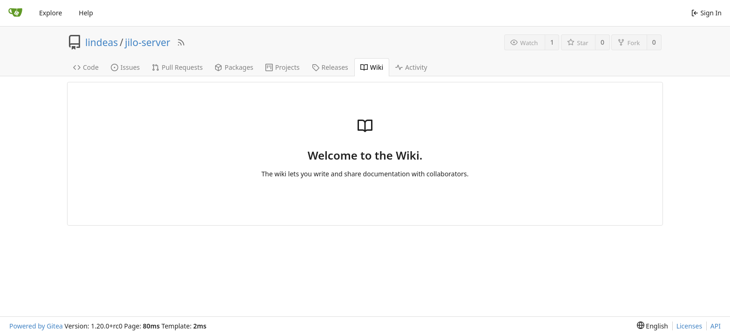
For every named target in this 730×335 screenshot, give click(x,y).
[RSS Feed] (181, 42)
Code (86, 67)
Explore (50, 12)
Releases (330, 67)
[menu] (652, 326)
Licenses (689, 326)
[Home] (15, 13)
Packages (234, 67)
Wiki (372, 67)
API (715, 326)
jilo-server (147, 42)
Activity (411, 67)
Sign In (706, 12)
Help (86, 12)
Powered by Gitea (36, 326)
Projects (282, 67)
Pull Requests (177, 67)
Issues (125, 67)
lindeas (101, 42)
